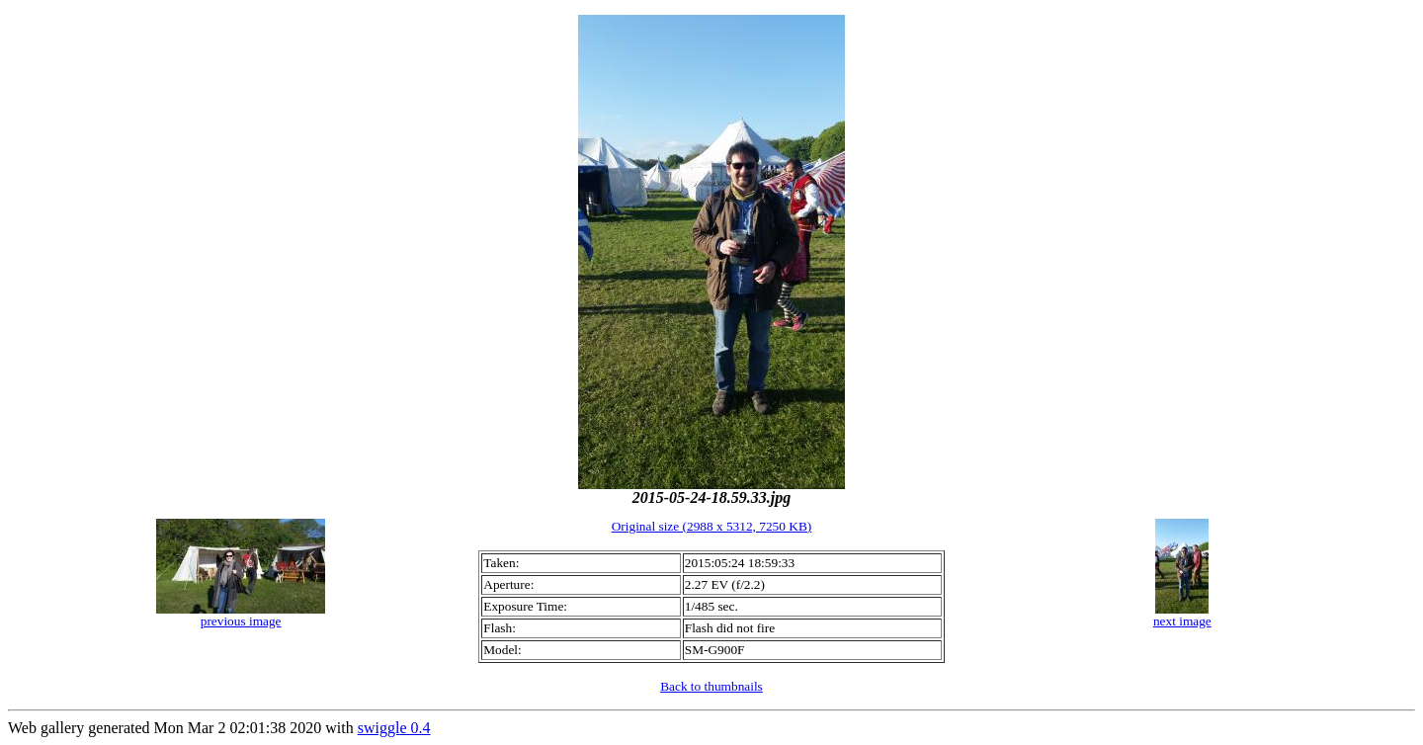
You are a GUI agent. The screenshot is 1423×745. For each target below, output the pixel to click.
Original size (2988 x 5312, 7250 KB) (712, 526)
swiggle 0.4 (394, 727)
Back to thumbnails (711, 686)
